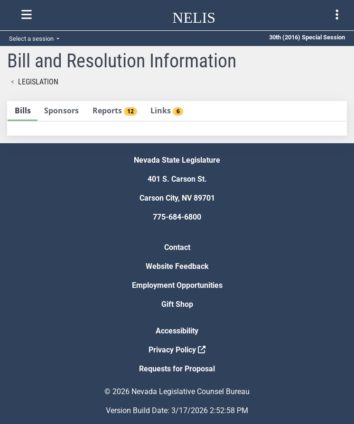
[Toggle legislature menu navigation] (337, 15)
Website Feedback (177, 266)
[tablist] (177, 118)
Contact (177, 247)
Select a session (32, 38)
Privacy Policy (177, 349)
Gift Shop (177, 304)
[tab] (22, 111)
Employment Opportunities (177, 285)
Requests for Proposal (177, 368)
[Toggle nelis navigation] (26, 15)
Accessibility (177, 330)
